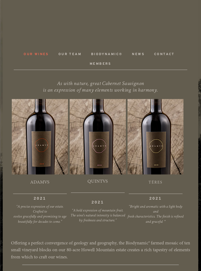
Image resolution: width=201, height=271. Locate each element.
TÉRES (156, 183)
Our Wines (36, 54)
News (138, 54)
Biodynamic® (106, 54)
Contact (164, 54)
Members (100, 63)
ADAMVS (100, 21)
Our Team (69, 54)
